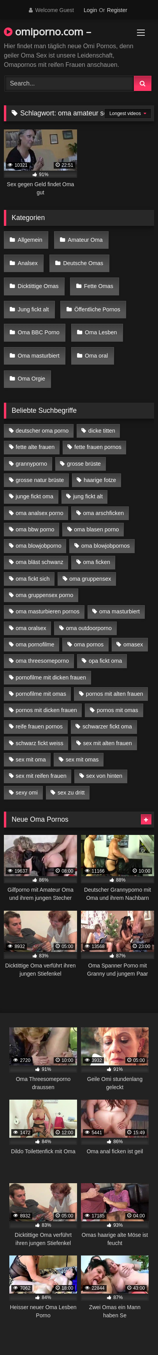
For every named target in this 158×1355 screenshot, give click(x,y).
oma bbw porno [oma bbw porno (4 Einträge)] (35, 529)
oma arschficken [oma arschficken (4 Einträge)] (103, 513)
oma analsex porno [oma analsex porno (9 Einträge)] (39, 513)
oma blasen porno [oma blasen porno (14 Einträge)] (96, 529)
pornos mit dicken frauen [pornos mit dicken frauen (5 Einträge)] (46, 710)
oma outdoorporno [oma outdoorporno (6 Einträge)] (89, 628)
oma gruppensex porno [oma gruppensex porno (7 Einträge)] (44, 595)
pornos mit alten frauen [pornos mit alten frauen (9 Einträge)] (114, 694)
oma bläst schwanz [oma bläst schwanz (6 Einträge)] (39, 562)
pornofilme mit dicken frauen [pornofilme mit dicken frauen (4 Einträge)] (51, 677)
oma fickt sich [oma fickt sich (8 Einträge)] (32, 579)
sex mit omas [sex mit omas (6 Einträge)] (82, 759)
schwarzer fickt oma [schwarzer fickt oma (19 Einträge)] (107, 726)
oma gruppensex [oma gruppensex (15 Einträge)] (90, 579)
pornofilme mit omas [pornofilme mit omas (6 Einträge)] (41, 694)
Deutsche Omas (83, 263)
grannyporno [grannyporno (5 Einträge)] (31, 464)
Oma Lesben (101, 332)
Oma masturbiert (39, 356)
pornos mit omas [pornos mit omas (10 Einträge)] (117, 710)
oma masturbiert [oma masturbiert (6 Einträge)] (119, 611)
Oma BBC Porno (39, 332)
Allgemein (30, 240)
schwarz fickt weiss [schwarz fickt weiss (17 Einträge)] (39, 743)
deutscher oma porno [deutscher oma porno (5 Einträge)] (42, 431)
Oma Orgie (31, 378)
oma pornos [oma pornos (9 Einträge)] (89, 644)
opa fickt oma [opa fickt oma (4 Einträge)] (105, 661)
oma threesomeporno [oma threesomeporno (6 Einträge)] (42, 661)
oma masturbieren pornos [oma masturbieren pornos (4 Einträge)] (47, 611)
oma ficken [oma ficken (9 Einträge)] (96, 562)
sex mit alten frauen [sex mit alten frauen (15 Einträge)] (107, 743)
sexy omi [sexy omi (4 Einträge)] (27, 792)
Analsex (28, 263)
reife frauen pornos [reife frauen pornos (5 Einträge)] (39, 726)
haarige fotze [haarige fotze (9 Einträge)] (100, 480)
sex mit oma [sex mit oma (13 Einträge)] (31, 759)
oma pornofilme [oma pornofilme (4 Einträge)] (35, 644)
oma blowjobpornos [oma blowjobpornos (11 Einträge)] (105, 546)
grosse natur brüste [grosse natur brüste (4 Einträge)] (40, 480)
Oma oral (96, 356)
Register (117, 10)
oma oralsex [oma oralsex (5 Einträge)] (31, 628)
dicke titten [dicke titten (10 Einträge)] (101, 431)
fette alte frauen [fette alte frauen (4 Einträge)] (35, 447)
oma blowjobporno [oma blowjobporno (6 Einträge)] (38, 546)
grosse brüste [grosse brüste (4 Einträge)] (84, 464)
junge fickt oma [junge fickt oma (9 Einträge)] (34, 496)
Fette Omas (98, 286)
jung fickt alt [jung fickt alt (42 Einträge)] (88, 496)
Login (90, 10)
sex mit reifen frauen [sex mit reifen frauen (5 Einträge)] (41, 776)
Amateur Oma (85, 240)
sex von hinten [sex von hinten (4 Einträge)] (104, 776)
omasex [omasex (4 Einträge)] (133, 644)
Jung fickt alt (33, 309)
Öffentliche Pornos (97, 309)
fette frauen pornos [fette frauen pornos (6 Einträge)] (97, 447)
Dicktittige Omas (38, 286)
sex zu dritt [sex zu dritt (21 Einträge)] (71, 792)
